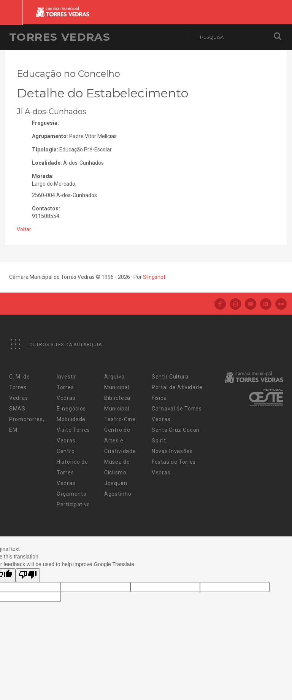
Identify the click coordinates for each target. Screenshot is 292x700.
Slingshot (154, 277)
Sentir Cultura (170, 377)
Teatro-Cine (120, 419)
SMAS (17, 409)
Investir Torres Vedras (66, 387)
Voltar (24, 229)
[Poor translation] (28, 575)
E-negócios (71, 409)
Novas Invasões (172, 451)
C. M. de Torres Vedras (19, 387)
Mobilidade (71, 419)
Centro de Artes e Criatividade (120, 440)
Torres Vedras (59, 36)
